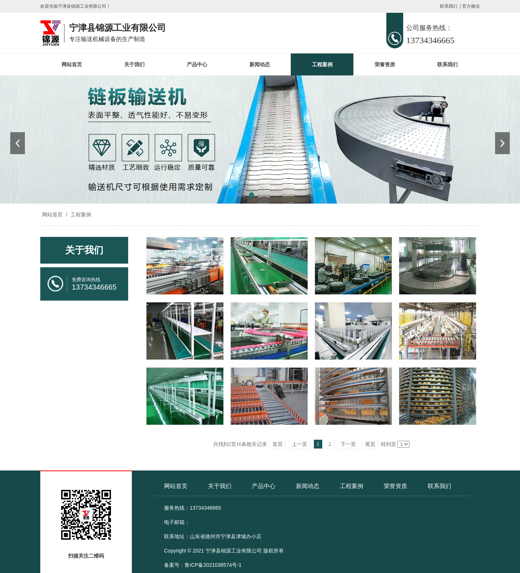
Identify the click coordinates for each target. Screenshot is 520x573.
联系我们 (448, 6)
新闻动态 (259, 64)
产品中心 (197, 64)
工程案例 (322, 64)
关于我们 (134, 64)
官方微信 (471, 6)
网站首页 (72, 64)
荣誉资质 (385, 64)
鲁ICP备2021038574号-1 (213, 565)
